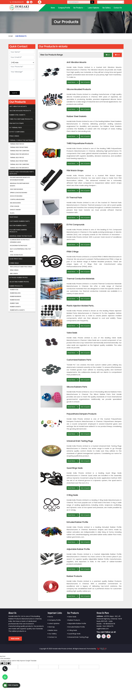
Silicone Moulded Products (79, 89)
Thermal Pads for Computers (19, 151)
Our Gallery (106, 7)
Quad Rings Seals (75, 468)
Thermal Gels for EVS (17, 157)
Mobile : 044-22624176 (105, 626)
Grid (117, 55)
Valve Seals (72, 333)
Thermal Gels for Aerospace (19, 168)
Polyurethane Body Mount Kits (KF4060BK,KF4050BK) (20, 179)
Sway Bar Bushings (16, 189)
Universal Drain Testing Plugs (80, 441)
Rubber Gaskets (15, 307)
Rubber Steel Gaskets (76, 116)
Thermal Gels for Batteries (19, 161)
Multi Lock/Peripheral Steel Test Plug (20, 250)
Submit (14, 93)
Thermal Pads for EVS (17, 144)
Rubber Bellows (15, 293)
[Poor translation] (7, 663)
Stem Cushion (14, 206)
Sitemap (51, 627)
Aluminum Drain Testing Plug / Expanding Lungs (20, 241)
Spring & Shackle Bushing (18, 192)
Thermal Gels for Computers (19, 164)
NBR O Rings (14, 273)
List (108, 55)
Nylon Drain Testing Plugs (18, 245)
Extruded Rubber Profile (77, 522)
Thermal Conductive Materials (80, 278)
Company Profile (64, 7)
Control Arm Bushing (17, 199)
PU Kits (12, 213)
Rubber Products (74, 576)
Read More (73, 82)
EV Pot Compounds (75, 224)
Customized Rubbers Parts (79, 360)
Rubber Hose (14, 289)
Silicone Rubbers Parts (77, 387)
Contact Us (118, 7)
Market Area (52, 630)
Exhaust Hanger (15, 210)
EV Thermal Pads (74, 197)
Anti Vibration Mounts (76, 62)
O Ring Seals (72, 495)
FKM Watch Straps (75, 170)
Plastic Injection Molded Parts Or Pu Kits (21, 173)
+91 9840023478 (17, 2)
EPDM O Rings (14, 270)
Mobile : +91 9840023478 (106, 624)
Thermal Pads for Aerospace (19, 154)
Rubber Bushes (15, 300)
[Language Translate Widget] (110, 2)
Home (53, 7)
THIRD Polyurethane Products (80, 143)
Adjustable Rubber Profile (78, 549)
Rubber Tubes (14, 303)
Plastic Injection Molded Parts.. (80, 306)
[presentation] (22, 84)
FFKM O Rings (72, 251)
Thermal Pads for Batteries (19, 147)
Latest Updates (93, 7)
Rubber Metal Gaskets (17, 310)
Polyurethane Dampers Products (81, 414)
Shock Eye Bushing (16, 196)
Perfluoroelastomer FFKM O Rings (21, 267)
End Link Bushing (15, 203)
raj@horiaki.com (103, 629)
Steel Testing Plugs (16, 255)
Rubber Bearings (15, 296)
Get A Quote (85, 82)
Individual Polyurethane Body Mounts (19, 184)
